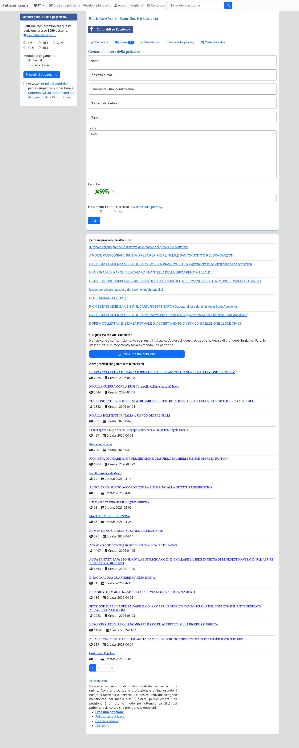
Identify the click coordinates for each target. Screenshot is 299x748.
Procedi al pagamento (41, 74)
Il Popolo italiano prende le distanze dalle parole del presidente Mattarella (138, 247)
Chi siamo (102, 726)
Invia (94, 221)
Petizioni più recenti (97, 5)
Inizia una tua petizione (137, 354)
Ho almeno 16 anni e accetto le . (125, 207)
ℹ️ (240, 323)
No (120, 211)
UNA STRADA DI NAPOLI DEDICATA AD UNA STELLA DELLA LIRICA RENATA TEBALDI (150, 272)
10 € (45, 43)
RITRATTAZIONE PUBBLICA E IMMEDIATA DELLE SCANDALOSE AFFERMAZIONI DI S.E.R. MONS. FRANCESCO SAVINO (175, 281)
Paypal (37, 60)
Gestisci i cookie (106, 721)
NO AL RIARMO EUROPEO (108, 298)
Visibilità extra (213, 42)
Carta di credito (43, 65)
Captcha (94, 184)
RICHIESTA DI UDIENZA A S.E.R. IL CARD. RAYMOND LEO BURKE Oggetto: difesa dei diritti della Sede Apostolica (168, 315)
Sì (101, 211)
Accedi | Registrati (129, 5)
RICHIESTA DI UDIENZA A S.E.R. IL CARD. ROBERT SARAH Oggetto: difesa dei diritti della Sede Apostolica (163, 306)
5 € (30, 43)
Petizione (99, 42)
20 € (60, 43)
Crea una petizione (64, 5)
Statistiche (150, 42)
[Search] (195, 5)
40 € (31, 48)
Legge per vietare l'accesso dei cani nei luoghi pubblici (126, 289)
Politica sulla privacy (180, 42)
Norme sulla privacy (147, 207)
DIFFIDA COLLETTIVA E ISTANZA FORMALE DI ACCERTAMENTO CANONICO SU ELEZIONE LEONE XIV (163, 323)
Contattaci (156, 5)
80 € (45, 48)
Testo (92, 128)
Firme (124, 42)
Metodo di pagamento (39, 56)
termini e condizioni (55, 83)
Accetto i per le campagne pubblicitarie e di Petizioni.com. (51, 90)
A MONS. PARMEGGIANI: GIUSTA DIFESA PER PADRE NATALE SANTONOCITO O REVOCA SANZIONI (161, 255)
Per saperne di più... (39, 35)
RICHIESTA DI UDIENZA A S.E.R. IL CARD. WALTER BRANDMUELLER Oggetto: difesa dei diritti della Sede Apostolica (170, 264)
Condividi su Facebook (109, 29)
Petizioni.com (15, 5)
